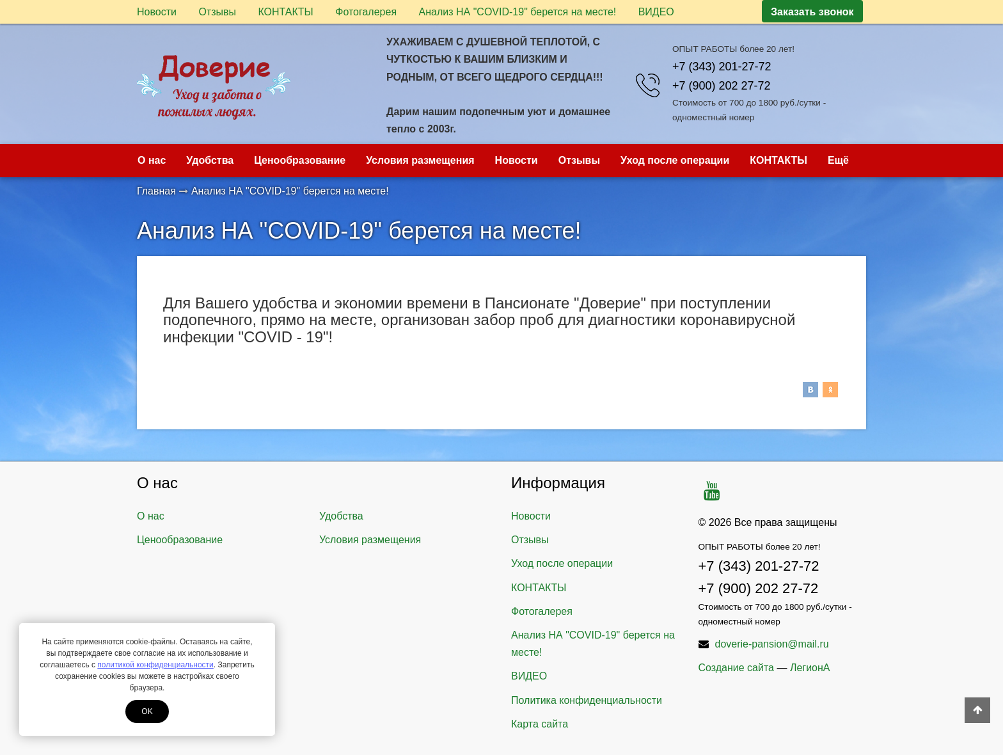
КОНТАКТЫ (285, 11)
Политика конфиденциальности (586, 700)
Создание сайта (737, 667)
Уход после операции (674, 160)
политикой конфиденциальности (155, 664)
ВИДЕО (656, 11)
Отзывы (217, 11)
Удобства (209, 160)
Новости (157, 11)
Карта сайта (539, 724)
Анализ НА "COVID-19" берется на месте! (518, 11)
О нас (152, 160)
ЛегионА (810, 667)
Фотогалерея (366, 11)
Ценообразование (299, 160)
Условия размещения (420, 160)
